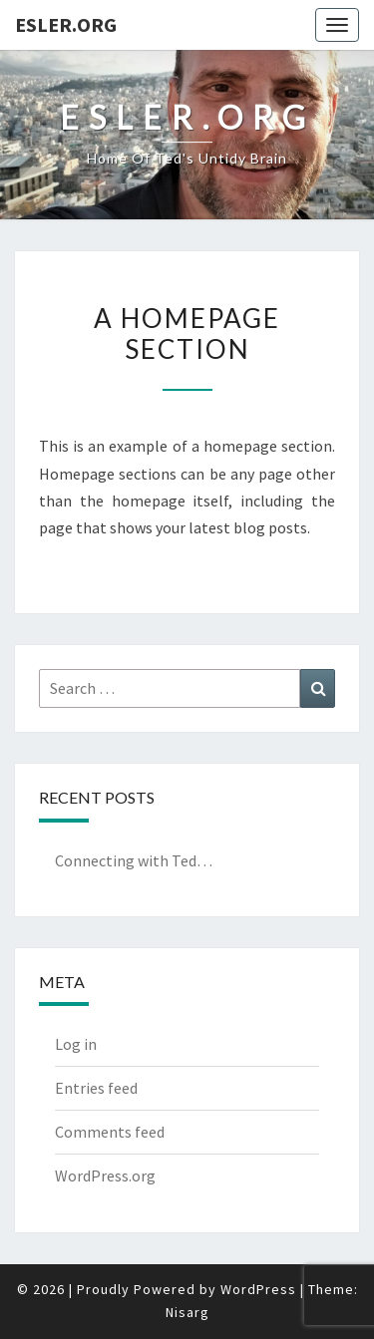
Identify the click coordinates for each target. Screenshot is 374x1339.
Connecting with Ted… (133, 860)
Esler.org (66, 24)
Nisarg (187, 1312)
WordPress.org (105, 1175)
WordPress (258, 1289)
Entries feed (96, 1088)
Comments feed (110, 1132)
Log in (76, 1044)
